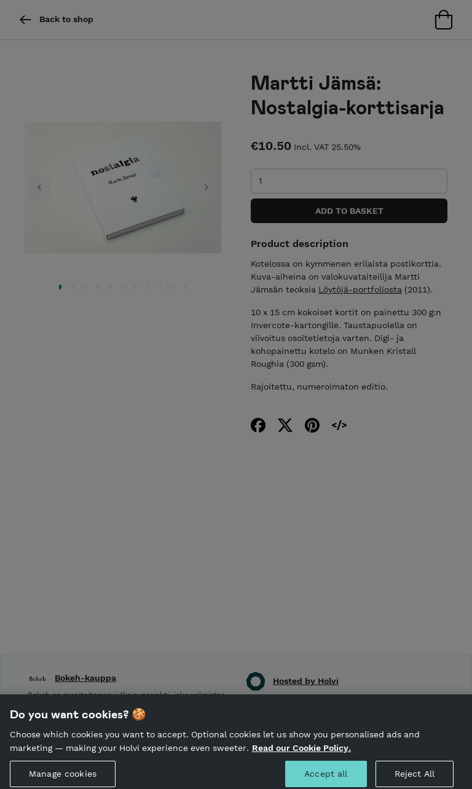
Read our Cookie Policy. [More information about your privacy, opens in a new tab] (301, 751)
